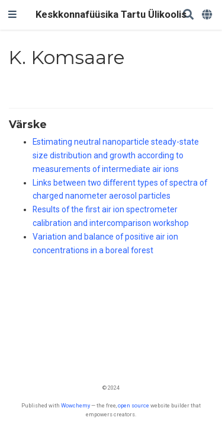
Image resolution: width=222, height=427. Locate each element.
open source (133, 405)
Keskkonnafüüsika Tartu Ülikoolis (111, 14)
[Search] (188, 15)
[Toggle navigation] (12, 15)
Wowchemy (75, 405)
